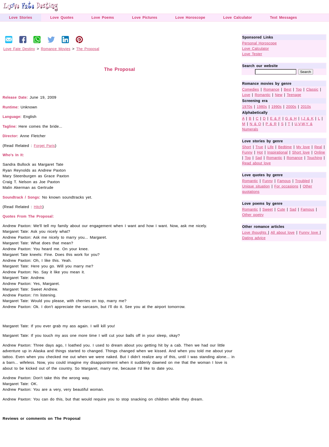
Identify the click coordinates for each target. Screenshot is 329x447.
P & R (271, 124)
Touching (314, 158)
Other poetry (253, 215)
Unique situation (256, 186)
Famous (284, 181)
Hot (260, 152)
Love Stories (20, 17)
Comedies (250, 89)
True (259, 147)
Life (271, 147)
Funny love (309, 232)
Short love (301, 152)
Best (287, 89)
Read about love (256, 163)
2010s (306, 107)
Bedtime (285, 147)
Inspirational (277, 152)
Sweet (267, 209)
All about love (283, 232)
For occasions (286, 186)
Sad (258, 158)
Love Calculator (237, 17)
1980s (262, 107)
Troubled (302, 181)
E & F (275, 118)
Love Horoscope (190, 17)
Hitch (38, 207)
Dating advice (254, 238)
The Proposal (87, 49)
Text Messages (283, 17)
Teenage (294, 95)
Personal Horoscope (259, 43)
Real (318, 147)
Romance (271, 89)
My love (303, 147)
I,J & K (307, 118)
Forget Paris (44, 146)
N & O (255, 124)
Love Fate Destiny (19, 49)
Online (319, 152)
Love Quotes (62, 17)
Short (246, 147)
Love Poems (103, 17)
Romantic (263, 95)
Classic (312, 89)
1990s (276, 107)
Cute (281, 209)
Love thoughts (255, 232)
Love (246, 95)
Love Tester (252, 54)
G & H (291, 118)
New (278, 95)
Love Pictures (144, 17)
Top (298, 89)
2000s (291, 107)
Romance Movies (55, 49)
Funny (247, 152)
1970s (247, 107)
